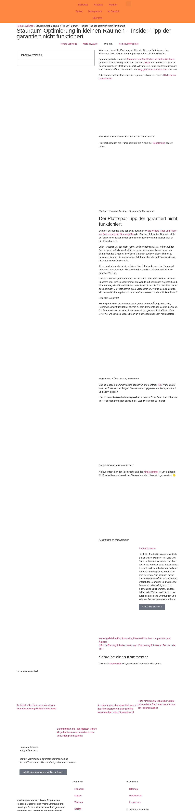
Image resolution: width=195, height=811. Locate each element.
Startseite (83, 4)
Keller (148, 62)
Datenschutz (135, 795)
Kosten (78, 795)
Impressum (135, 802)
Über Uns (97, 18)
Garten (79, 11)
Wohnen (113, 4)
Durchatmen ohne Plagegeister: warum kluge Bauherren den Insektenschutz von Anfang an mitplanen (77, 732)
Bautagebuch (95, 11)
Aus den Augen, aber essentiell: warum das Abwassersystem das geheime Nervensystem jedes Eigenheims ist (117, 709)
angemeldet (115, 663)
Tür (159, 385)
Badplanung (159, 143)
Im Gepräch (113, 11)
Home (20, 26)
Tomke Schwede (147, 548)
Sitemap (133, 789)
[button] (128, 3)
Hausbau (98, 4)
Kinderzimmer (151, 471)
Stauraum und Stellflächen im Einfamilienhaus (150, 59)
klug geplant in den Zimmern (152, 69)
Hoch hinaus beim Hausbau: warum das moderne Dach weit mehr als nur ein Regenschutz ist (156, 704)
